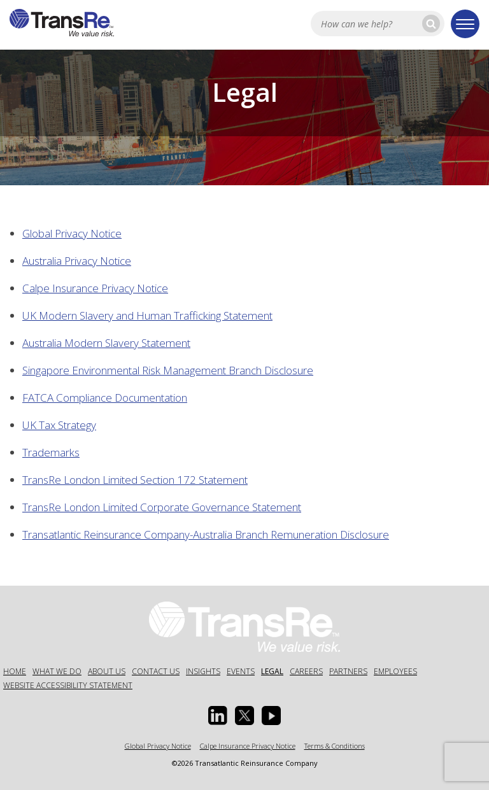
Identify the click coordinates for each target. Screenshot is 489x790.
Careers (306, 671)
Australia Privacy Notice (76, 260)
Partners (348, 671)
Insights (203, 671)
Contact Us (156, 671)
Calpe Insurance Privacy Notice (95, 288)
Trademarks (51, 452)
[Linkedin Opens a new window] (217, 715)
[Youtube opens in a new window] (271, 715)
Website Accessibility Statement (67, 685)
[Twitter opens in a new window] (244, 715)
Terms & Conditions (334, 746)
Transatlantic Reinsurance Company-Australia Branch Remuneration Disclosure (205, 534)
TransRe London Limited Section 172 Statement (135, 479)
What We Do (57, 671)
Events (241, 671)
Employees (395, 671)
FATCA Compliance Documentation (104, 397)
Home (14, 671)
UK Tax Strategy (59, 425)
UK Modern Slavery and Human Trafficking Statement (147, 315)
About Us (106, 671)
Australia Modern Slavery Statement (106, 342)
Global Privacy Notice (72, 233)
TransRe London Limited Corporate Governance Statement (161, 507)
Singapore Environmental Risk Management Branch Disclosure (167, 370)
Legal (272, 671)
